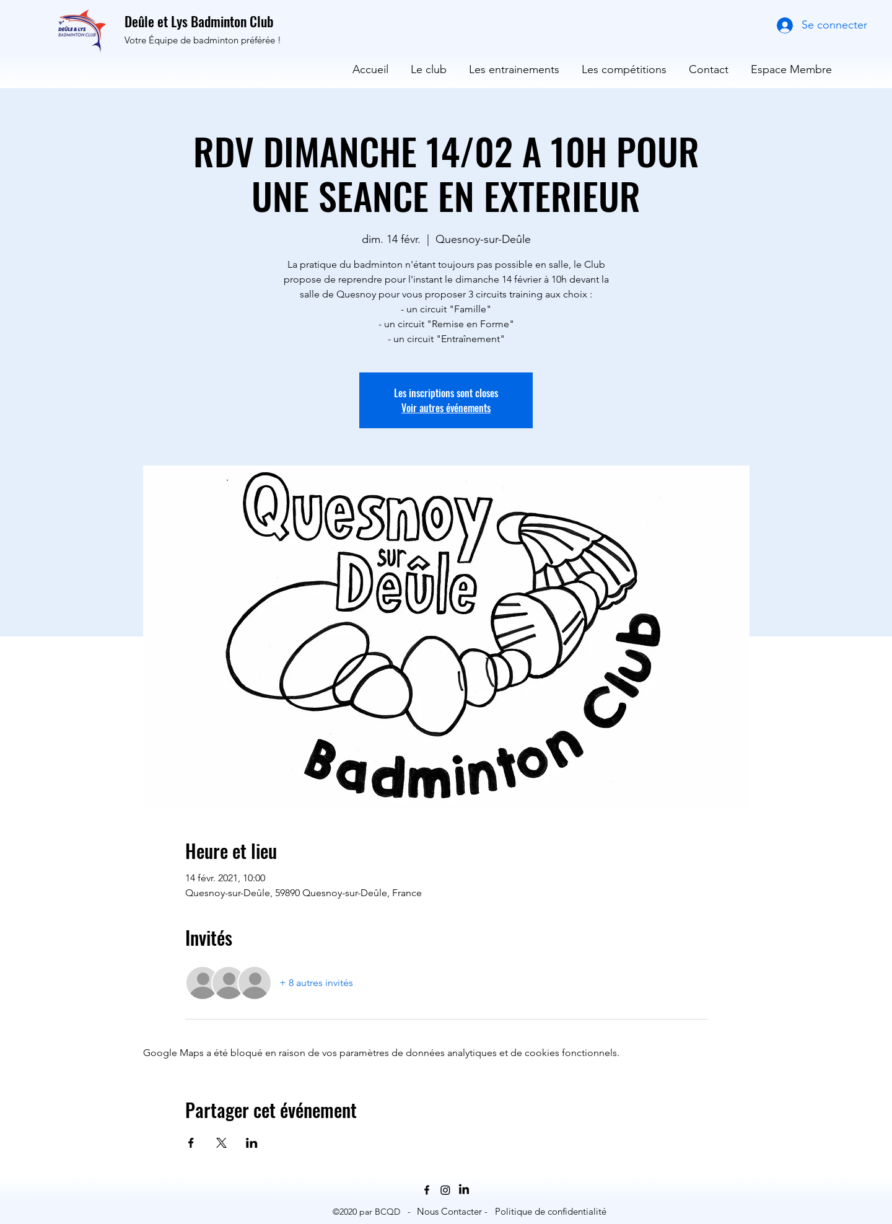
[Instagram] (445, 1190)
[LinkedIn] (464, 1190)
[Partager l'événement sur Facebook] (191, 1143)
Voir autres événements (446, 407)
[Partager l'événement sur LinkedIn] (252, 1143)
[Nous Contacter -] (452, 1212)
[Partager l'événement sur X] (221, 1143)
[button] (429, 64)
